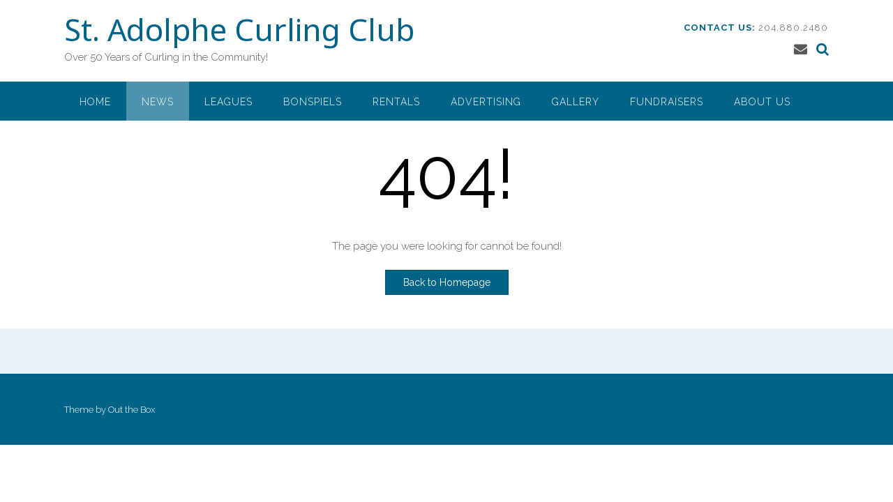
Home (95, 101)
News (158, 101)
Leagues (228, 101)
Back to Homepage (446, 282)
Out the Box (131, 409)
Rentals (396, 101)
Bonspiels (312, 101)
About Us (762, 101)
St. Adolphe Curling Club (239, 33)
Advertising (486, 101)
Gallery (575, 101)
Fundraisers (666, 101)
